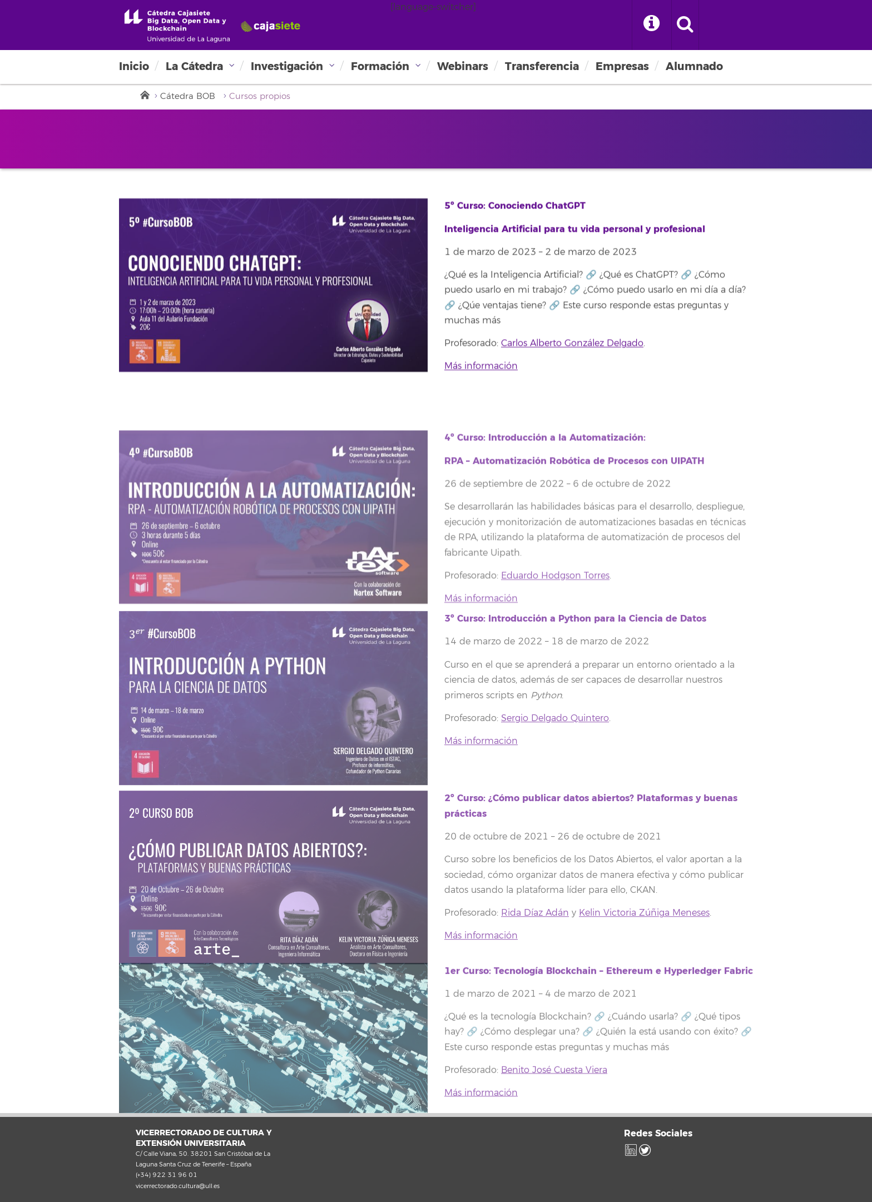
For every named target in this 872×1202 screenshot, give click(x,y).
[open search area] (685, 25)
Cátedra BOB (187, 96)
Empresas (622, 66)
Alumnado (694, 66)
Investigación (287, 66)
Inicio (134, 66)
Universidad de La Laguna (211, 25)
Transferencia (542, 66)
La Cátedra (194, 66)
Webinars (462, 66)
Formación (380, 66)
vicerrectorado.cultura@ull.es (178, 1186)
